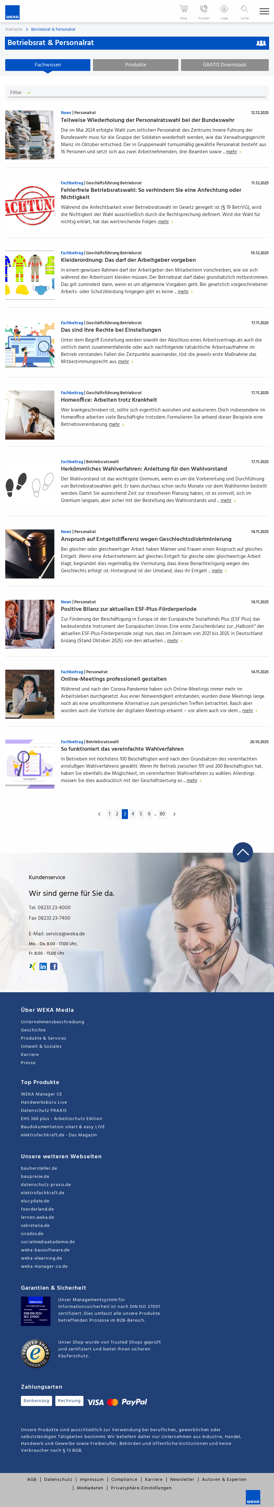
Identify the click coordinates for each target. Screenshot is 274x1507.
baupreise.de (35, 1177)
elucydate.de (35, 1201)
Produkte (135, 65)
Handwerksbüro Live (44, 1102)
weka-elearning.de (41, 1258)
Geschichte (33, 1030)
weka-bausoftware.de (45, 1250)
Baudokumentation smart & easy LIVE (63, 1127)
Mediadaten (90, 1488)
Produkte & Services (43, 1038)
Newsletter (182, 1480)
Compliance (124, 1480)
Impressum (92, 1480)
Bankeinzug (36, 1401)
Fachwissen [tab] (48, 65)
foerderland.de (37, 1209)
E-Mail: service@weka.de (57, 934)
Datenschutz (58, 1480)
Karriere (30, 1055)
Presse (28, 1063)
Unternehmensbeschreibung (52, 1022)
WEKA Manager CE (41, 1094)
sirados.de (32, 1234)
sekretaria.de (35, 1226)
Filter (21, 93)
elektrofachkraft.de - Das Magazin (59, 1135)
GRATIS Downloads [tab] (225, 65)
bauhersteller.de (39, 1168)
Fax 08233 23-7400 (49, 919)
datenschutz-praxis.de (46, 1185)
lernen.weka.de (37, 1217)
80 (162, 814)
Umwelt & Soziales (41, 1047)
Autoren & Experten (224, 1480)
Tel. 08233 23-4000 (50, 908)
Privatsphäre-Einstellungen (141, 1488)
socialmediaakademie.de (48, 1242)
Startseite (14, 29)
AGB (32, 1480)
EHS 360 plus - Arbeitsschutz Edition (61, 1119)
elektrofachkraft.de (42, 1193)
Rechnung (69, 1401)
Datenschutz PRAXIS (44, 1111)
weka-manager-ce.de (44, 1267)
